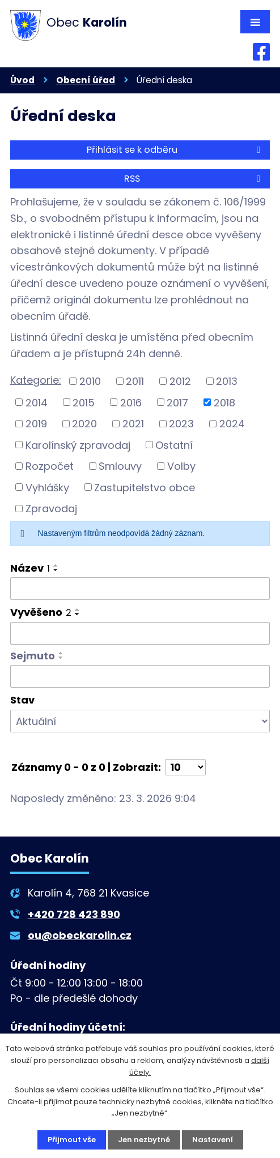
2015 (84, 402)
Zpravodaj (51, 508)
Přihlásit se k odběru (175, 149)
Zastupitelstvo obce (144, 487)
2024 (232, 424)
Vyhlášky (47, 487)
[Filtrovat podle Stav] (140, 721)
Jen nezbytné (144, 1139)
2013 (226, 381)
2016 (131, 402)
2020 (84, 424)
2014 (37, 402)
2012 (180, 381)
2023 (181, 424)
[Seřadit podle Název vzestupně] (56, 565)
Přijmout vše (72, 1139)
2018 (224, 402)
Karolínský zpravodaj (78, 445)
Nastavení (212, 1139)
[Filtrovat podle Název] (140, 588)
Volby (181, 466)
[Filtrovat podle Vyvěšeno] (140, 633)
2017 (177, 402)
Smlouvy (120, 466)
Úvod (22, 80)
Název (30, 568)
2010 (90, 381)
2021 (133, 424)
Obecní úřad (85, 80)
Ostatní (174, 445)
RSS (194, 178)
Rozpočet (50, 466)
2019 (36, 424)
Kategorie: (35, 380)
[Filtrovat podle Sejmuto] (140, 676)
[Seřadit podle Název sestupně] (56, 570)
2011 (135, 381)
